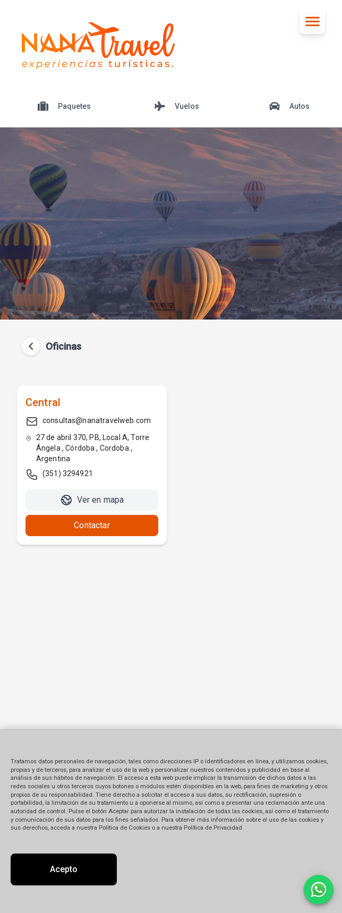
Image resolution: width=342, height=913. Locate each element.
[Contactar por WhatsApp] (319, 890)
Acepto (64, 869)
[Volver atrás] (30, 346)
